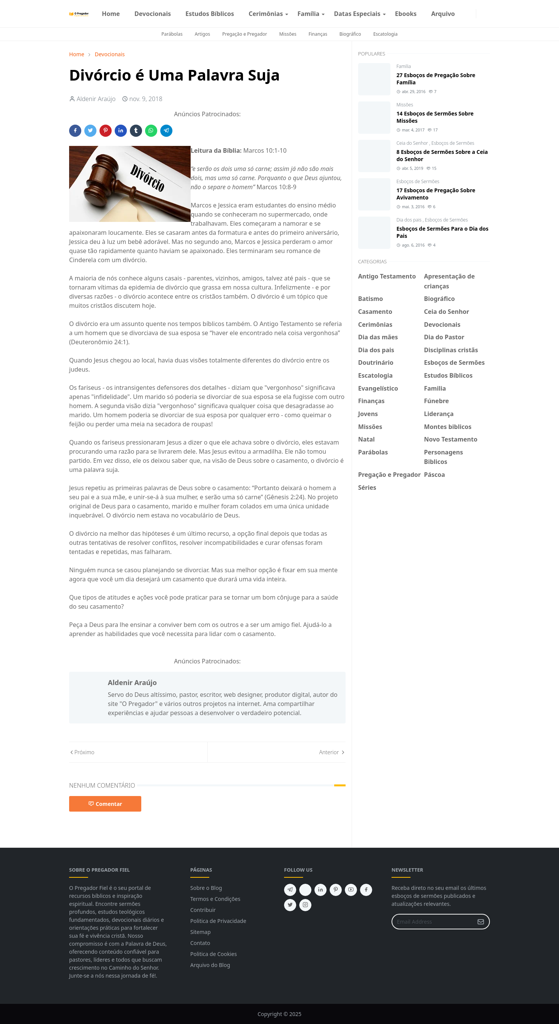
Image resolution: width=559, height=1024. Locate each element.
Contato (200, 942)
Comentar (105, 803)
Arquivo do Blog (210, 965)
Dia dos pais (409, 220)
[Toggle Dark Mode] (481, 13)
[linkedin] (320, 890)
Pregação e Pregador (244, 34)
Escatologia (385, 34)
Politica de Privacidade (218, 920)
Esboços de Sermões (452, 143)
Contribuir (203, 909)
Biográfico (350, 34)
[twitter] (290, 905)
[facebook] (465, 13)
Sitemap (200, 931)
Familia (403, 66)
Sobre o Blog (206, 887)
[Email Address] (432, 922)
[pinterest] (336, 890)
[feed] (305, 890)
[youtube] (351, 890)
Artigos (202, 34)
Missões (287, 34)
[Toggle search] (487, 14)
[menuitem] (111, 13)
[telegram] (290, 890)
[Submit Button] (480, 922)
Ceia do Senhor (412, 143)
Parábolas (172, 34)
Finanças (318, 34)
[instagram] (471, 13)
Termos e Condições (215, 898)
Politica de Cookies (213, 954)
